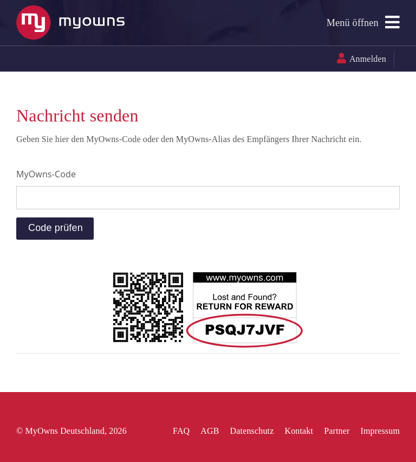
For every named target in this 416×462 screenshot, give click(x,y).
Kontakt (298, 430)
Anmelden (367, 58)
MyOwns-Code (46, 174)
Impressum (380, 430)
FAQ (181, 430)
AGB (209, 430)
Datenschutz (252, 430)
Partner (336, 430)
